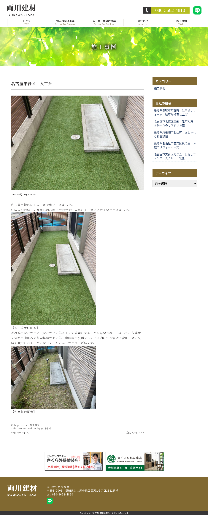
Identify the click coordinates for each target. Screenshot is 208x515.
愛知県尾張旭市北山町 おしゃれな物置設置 (175, 134)
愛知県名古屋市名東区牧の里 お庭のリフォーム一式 (175, 145)
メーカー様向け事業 (104, 22)
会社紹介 (142, 22)
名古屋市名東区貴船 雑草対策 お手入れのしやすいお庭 (175, 123)
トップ (26, 22)
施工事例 (181, 22)
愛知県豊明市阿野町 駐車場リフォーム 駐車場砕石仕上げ (175, 112)
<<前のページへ (20, 432)
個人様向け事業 (65, 22)
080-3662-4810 (170, 10)
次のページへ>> (135, 432)
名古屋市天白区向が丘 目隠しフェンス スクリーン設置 (175, 156)
